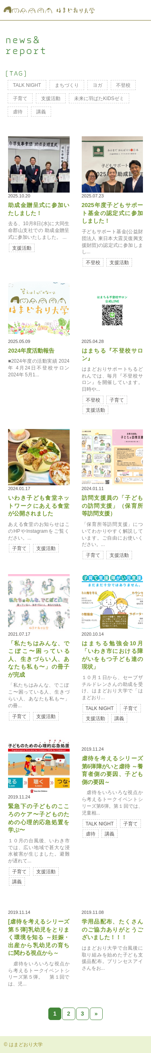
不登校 (123, 85)
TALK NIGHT (27, 85)
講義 (41, 112)
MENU (140, 10)
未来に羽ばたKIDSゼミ (99, 98)
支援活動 (50, 98)
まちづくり (67, 85)
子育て (20, 98)
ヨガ (97, 85)
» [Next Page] (96, 1013)
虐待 (18, 112)
